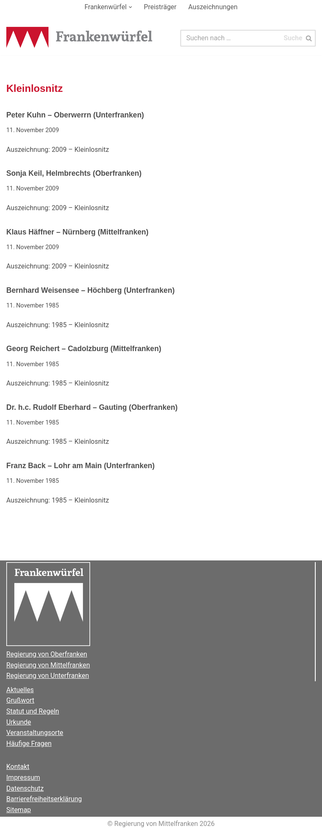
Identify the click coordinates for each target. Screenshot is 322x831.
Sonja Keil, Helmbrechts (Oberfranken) (74, 173)
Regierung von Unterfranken (47, 676)
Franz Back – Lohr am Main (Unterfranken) (80, 465)
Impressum (23, 778)
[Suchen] (230, 38)
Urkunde (18, 722)
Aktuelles (20, 690)
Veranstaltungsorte (34, 733)
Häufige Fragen (29, 744)
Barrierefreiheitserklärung (44, 799)
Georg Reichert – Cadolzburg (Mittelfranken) (83, 348)
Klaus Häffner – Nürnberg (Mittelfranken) (77, 232)
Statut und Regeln (32, 711)
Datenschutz (25, 788)
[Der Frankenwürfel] (79, 38)
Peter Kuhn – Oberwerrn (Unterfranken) (75, 115)
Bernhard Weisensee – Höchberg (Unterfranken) (90, 290)
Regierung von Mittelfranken (48, 665)
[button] (130, 7)
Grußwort (20, 700)
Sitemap (18, 810)
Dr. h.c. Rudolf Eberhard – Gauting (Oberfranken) (92, 407)
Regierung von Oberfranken (46, 654)
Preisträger (160, 7)
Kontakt (17, 767)
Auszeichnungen (213, 7)
